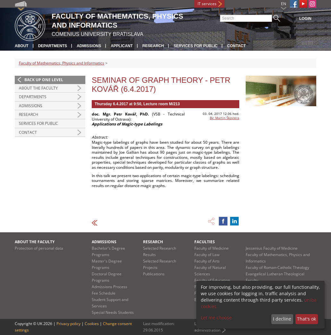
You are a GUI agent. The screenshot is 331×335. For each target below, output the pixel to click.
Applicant (122, 46)
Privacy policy (68, 323)
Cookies (92, 323)
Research (153, 46)
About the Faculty (38, 88)
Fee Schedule (103, 293)
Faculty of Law (206, 254)
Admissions (89, 46)
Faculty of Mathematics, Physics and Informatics (61, 63)
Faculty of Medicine (211, 248)
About (22, 46)
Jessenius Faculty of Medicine (272, 248)
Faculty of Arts (207, 261)
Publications (154, 274)
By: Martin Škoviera (224, 118)
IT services (207, 3)
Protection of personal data (39, 248)
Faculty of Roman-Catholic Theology (277, 267)
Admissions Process (109, 286)
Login (305, 18)
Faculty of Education (212, 280)
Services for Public (195, 46)
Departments (52, 46)
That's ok (306, 319)
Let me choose (216, 317)
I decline (282, 319)
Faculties (204, 242)
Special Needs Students (113, 312)
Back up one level (43, 79)
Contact (236, 46)
